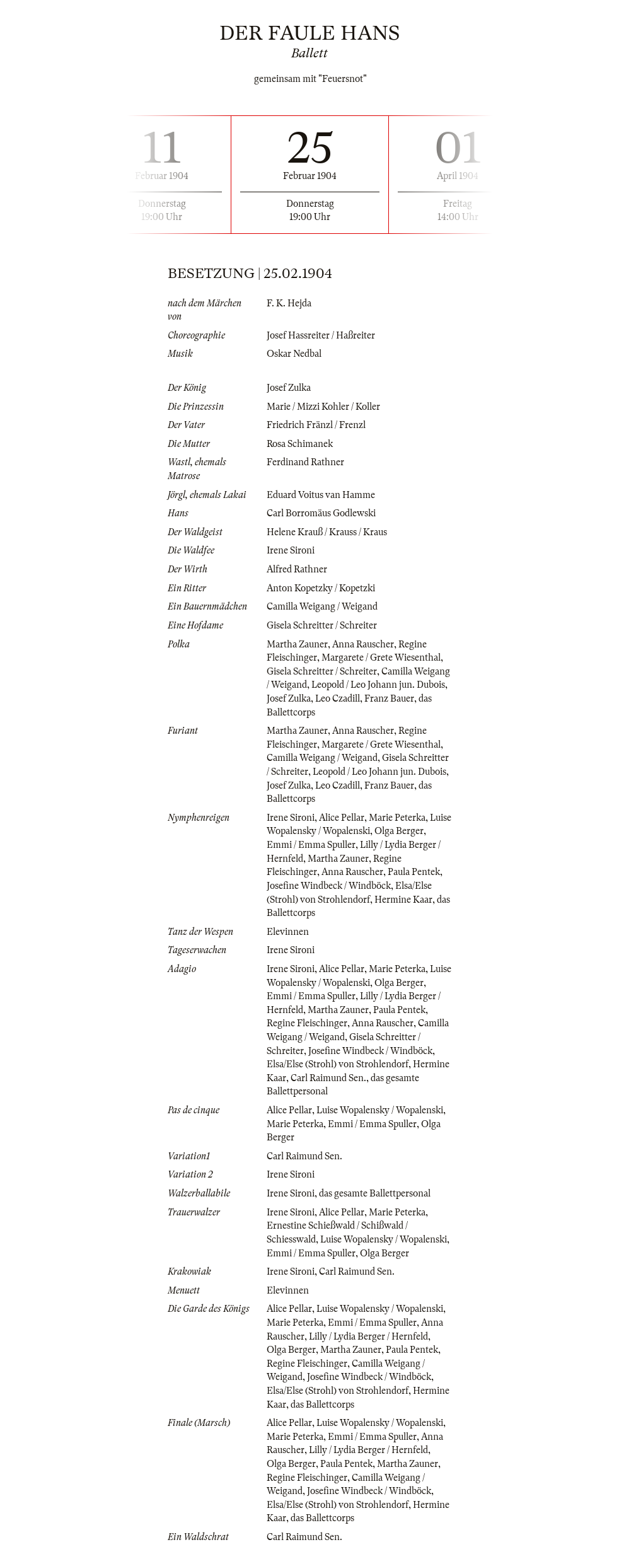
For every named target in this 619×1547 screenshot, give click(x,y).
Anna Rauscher (363, 644)
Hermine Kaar (403, 900)
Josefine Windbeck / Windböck (329, 886)
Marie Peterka (397, 818)
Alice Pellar (341, 818)
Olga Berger (399, 831)
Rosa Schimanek (300, 444)
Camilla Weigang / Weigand (322, 606)
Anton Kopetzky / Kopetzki (321, 588)
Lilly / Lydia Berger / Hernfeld (368, 1336)
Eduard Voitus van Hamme (321, 495)
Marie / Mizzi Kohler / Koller (323, 407)
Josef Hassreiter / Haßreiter (321, 335)
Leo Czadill (337, 698)
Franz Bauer (389, 698)
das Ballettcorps (322, 1404)
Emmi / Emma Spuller (311, 845)
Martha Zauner (297, 644)
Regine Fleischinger (307, 1023)
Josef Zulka (289, 388)
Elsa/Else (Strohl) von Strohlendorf (337, 1064)
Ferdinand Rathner (305, 462)
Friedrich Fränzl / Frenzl (316, 425)
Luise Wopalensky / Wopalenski (379, 1110)
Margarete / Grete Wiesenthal (381, 657)
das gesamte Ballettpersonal (375, 1193)
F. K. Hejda (289, 303)
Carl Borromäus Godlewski (321, 513)
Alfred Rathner (297, 569)
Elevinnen (288, 932)
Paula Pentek (414, 872)
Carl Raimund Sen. (328, 1078)
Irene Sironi (291, 550)
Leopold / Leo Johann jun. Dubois (378, 685)
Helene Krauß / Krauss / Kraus (327, 532)
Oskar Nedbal (294, 354)
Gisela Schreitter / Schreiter (322, 625)
